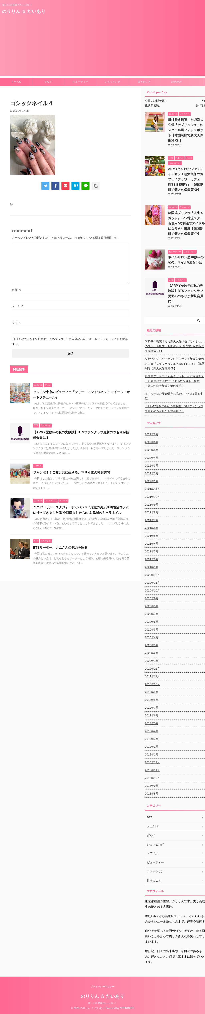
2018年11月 (152, 770)
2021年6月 (151, 528)
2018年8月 (151, 793)
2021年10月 (152, 496)
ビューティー (80, 81)
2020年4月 (151, 637)
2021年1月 (151, 567)
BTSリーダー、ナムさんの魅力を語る (60, 547)
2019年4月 (151, 731)
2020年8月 (151, 606)
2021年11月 (152, 489)
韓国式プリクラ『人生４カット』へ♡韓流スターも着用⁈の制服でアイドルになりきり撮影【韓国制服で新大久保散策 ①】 (186, 223)
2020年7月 (151, 614)
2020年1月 (151, 660)
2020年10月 (152, 590)
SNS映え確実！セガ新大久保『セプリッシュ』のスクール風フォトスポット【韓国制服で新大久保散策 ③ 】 (185, 130)
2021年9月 (151, 504)
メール (18, 306)
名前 (16, 289)
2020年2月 (151, 653)
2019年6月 (151, 715)
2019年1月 (151, 754)
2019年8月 (151, 699)
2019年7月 (151, 707)
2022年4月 (151, 457)
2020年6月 (151, 621)
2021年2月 (151, 559)
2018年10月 (152, 778)
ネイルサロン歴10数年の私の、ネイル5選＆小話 (174, 396)
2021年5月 (151, 535)
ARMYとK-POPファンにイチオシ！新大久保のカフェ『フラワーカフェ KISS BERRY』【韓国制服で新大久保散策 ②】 (186, 179)
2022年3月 (151, 465)
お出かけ (176, 81)
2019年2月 (151, 746)
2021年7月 (151, 520)
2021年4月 (151, 543)
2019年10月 (152, 684)
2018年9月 (151, 785)
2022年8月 (151, 434)
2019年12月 (152, 668)
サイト (16, 322)
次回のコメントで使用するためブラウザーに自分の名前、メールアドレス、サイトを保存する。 (70, 341)
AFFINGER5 (127, 1008)
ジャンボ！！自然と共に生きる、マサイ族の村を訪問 (71, 472)
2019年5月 (151, 723)
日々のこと (144, 81)
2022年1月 (151, 481)
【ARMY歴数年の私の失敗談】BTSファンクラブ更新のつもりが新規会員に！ (174, 409)
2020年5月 (151, 629)
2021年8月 (151, 512)
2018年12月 (152, 762)
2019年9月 (151, 692)
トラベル (16, 81)
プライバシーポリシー (102, 986)
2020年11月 (152, 582)
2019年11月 (152, 676)
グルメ (48, 81)
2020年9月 (151, 598)
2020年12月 (152, 574)
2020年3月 (151, 645)
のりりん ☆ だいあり (24, 11)
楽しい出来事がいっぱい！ (102, 1003)
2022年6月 (151, 442)
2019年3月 (151, 738)
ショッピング (112, 81)
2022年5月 (151, 450)
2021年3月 (151, 551)
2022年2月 (151, 473)
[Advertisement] (102, 48)
